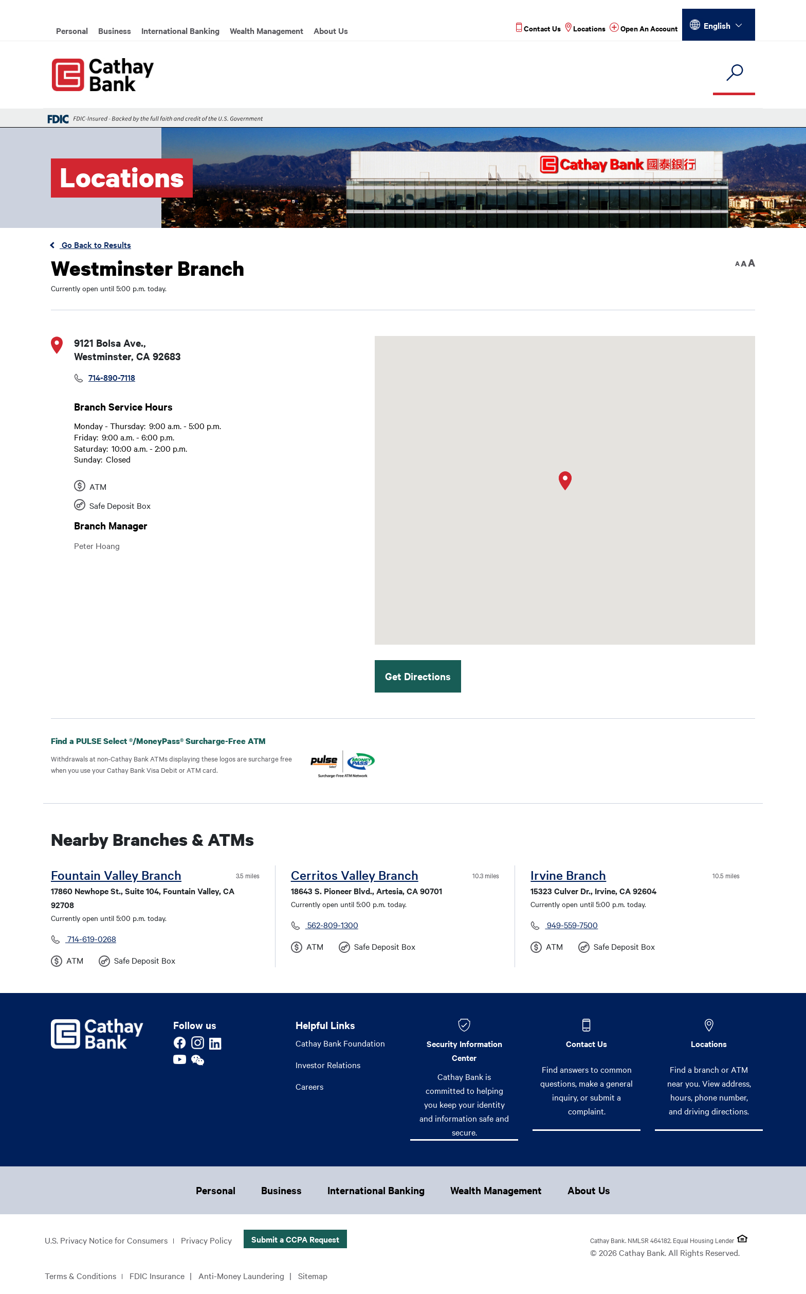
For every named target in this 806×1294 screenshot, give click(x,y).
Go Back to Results (95, 244)
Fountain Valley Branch (116, 875)
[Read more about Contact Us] (538, 28)
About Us (331, 30)
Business (114, 30)
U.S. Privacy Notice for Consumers (106, 1240)
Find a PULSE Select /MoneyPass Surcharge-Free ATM (166, 741)
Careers (309, 1086)
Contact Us (586, 1043)
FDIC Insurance (157, 1275)
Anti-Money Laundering (241, 1275)
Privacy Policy (206, 1240)
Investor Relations (328, 1064)
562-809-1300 (331, 924)
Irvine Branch (568, 875)
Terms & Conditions (80, 1275)
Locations (709, 1043)
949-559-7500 (571, 924)
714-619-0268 (90, 938)
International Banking (180, 30)
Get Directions (418, 676)
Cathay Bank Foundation (340, 1043)
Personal (72, 30)
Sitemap (312, 1275)
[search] (734, 73)
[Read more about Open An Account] (644, 28)
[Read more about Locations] (585, 28)
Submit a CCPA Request (295, 1239)
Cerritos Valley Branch (354, 875)
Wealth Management (266, 30)
